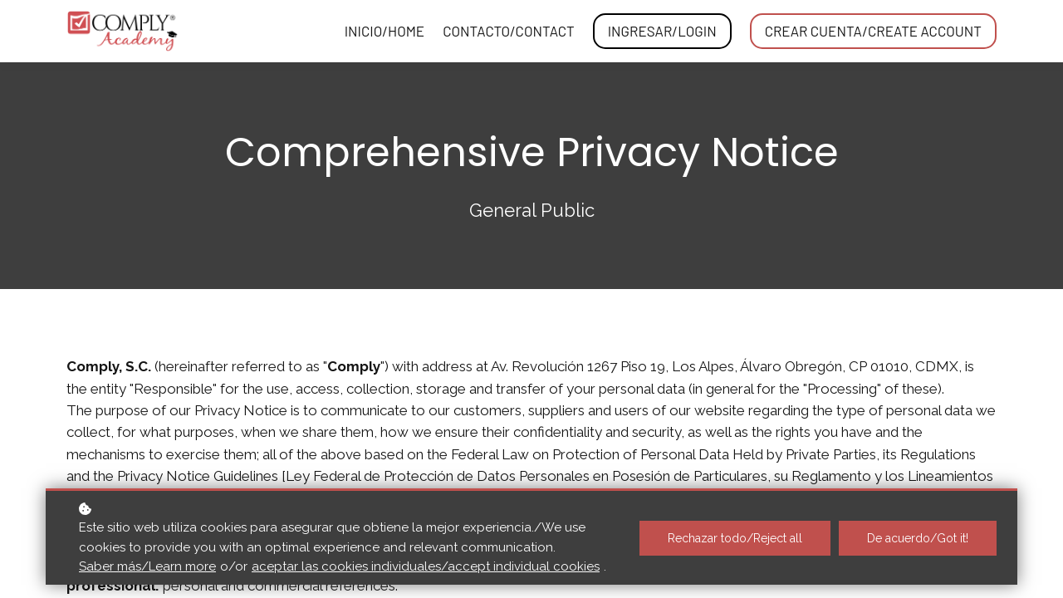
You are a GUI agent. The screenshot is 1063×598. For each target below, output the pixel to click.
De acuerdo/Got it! (917, 538)
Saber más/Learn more (147, 566)
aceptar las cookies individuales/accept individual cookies (426, 566)
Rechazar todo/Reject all (735, 538)
